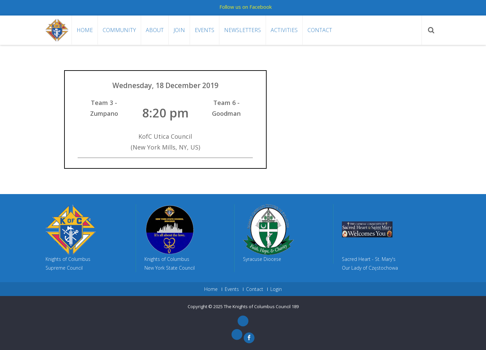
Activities (284, 30)
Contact (319, 30)
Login (276, 289)
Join (179, 30)
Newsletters (242, 30)
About (155, 30)
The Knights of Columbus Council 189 (261, 306)
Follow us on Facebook (245, 6)
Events (204, 30)
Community (119, 30)
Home (85, 30)
